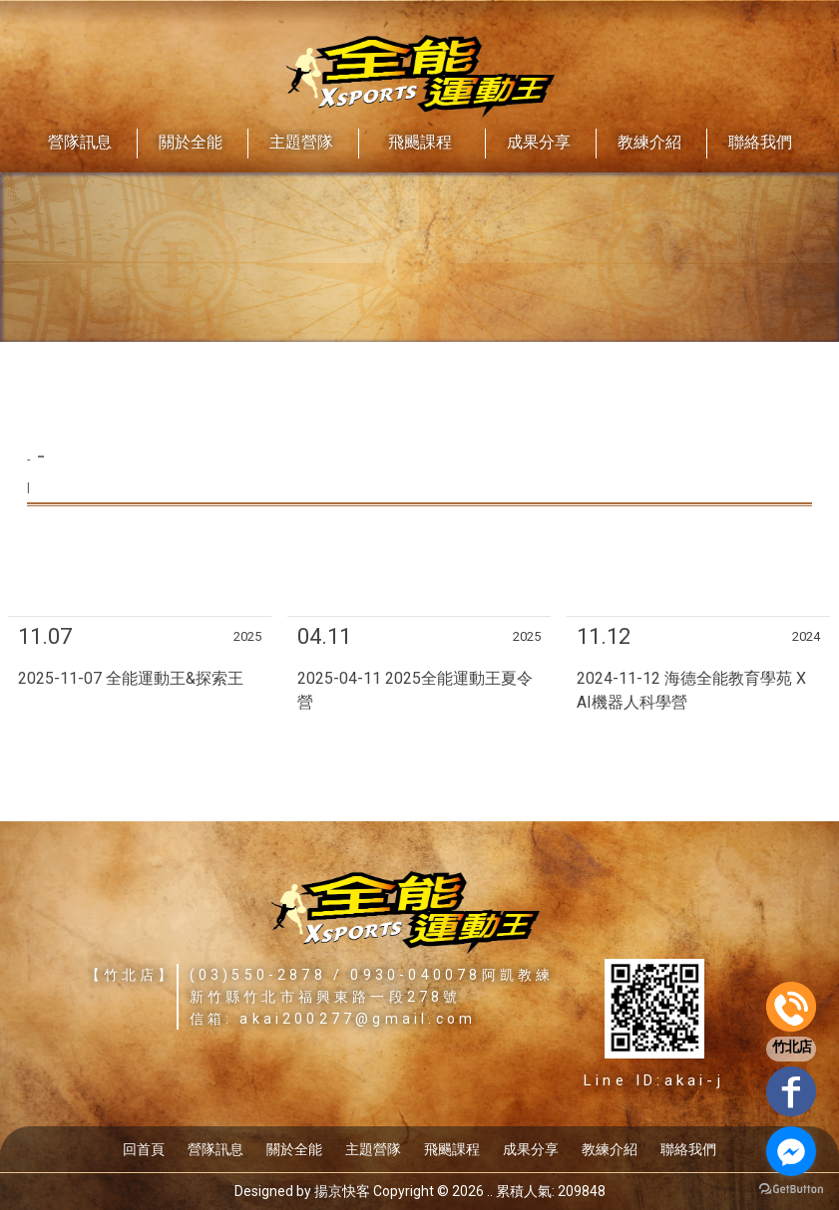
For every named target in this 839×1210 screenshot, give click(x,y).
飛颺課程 (452, 1149)
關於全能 (294, 1149)
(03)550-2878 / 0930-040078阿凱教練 (372, 975)
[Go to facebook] (791, 1151)
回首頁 (144, 1149)
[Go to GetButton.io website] (791, 1189)
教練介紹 (609, 1149)
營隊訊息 (215, 1149)
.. (490, 1191)
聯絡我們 (688, 1149)
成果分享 (531, 1149)
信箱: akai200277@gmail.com (333, 1019)
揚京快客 (342, 1191)
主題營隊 (373, 1149)
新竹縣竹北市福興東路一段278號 (326, 997)
